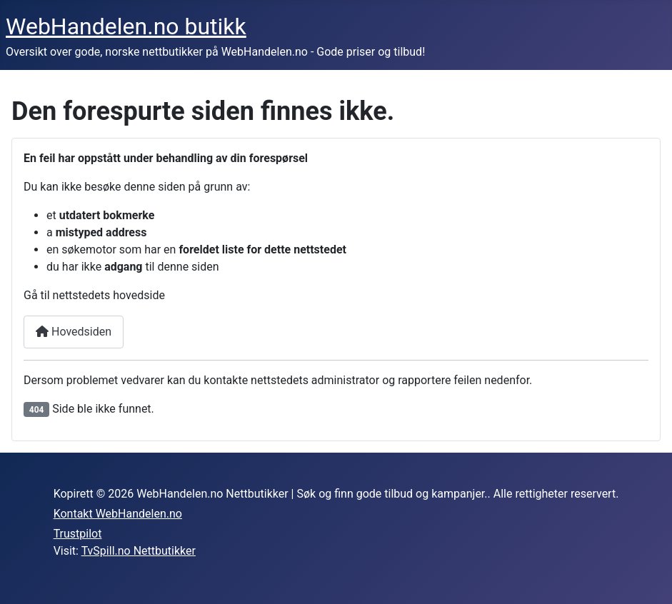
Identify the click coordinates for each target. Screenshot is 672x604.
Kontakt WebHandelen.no (118, 513)
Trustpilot (78, 533)
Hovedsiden (73, 331)
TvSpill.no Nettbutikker (138, 551)
